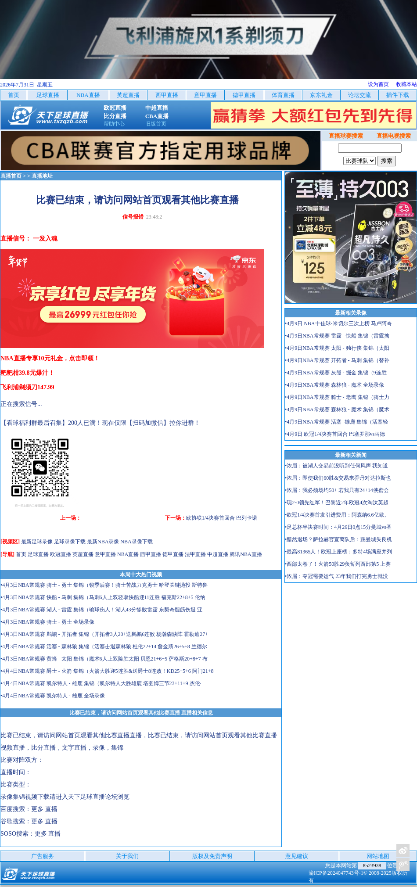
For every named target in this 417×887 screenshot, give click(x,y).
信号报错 (133, 217)
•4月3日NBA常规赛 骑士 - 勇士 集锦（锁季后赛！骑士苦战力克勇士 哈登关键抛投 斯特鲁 (104, 585)
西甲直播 (150, 554)
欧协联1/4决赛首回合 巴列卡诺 (221, 518)
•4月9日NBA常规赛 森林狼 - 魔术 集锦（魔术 (337, 409)
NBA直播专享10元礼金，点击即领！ (50, 358)
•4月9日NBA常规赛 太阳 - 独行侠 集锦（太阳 (337, 348)
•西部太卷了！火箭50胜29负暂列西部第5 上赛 (338, 564)
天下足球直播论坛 (92, 797)
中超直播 (217, 554)
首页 (21, 554)
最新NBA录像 (103, 542)
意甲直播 (105, 554)
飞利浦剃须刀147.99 (27, 387)
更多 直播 (44, 809)
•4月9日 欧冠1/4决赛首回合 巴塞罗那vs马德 (335, 434)
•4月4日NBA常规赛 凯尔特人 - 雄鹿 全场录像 (52, 696)
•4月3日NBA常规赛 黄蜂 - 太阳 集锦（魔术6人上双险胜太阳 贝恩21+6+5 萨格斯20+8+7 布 (104, 659)
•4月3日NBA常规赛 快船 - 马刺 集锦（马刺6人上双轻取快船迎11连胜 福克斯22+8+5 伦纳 (102, 597)
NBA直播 (128, 554)
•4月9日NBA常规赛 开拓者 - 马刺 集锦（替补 (337, 360)
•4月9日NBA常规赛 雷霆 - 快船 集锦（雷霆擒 (337, 336)
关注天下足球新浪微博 (403, 850)
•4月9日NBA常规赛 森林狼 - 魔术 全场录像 (334, 385)
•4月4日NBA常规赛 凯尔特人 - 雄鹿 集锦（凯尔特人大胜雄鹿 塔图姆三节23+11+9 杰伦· (100, 683)
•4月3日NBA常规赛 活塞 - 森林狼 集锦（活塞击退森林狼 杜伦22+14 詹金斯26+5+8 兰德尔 (103, 646)
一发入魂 (45, 238)
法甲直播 (195, 554)
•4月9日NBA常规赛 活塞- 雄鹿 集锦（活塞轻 (336, 422)
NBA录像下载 (136, 542)
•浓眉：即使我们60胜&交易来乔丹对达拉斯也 (338, 478)
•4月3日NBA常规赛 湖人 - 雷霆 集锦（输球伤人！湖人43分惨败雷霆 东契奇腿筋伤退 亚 (101, 610)
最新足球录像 (37, 542)
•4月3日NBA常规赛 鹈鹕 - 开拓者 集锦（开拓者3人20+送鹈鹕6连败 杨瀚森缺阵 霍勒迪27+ (104, 634)
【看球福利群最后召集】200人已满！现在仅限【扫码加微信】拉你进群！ (100, 423)
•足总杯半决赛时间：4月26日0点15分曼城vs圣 (338, 527)
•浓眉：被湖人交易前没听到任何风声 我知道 (336, 466)
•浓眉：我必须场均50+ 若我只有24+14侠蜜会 (337, 490)
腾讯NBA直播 (246, 554)
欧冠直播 (60, 554)
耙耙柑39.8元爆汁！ (27, 373)
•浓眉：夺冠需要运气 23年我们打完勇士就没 (336, 576)
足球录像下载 (70, 542)
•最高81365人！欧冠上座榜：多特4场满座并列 (338, 552)
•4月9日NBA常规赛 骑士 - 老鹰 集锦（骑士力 (337, 397)
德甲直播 (172, 554)
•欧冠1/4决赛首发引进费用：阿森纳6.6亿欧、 (337, 515)
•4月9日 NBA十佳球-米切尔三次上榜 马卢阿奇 (338, 323)
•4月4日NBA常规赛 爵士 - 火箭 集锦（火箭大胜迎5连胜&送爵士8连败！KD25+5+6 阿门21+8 (107, 671)
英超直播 (82, 554)
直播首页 (11, 176)
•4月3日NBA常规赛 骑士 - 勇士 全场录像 (47, 622)
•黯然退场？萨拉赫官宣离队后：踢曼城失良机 (338, 539)
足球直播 (38, 554)
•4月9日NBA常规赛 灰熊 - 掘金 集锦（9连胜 (336, 373)
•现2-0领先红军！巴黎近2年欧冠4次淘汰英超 (336, 502)
